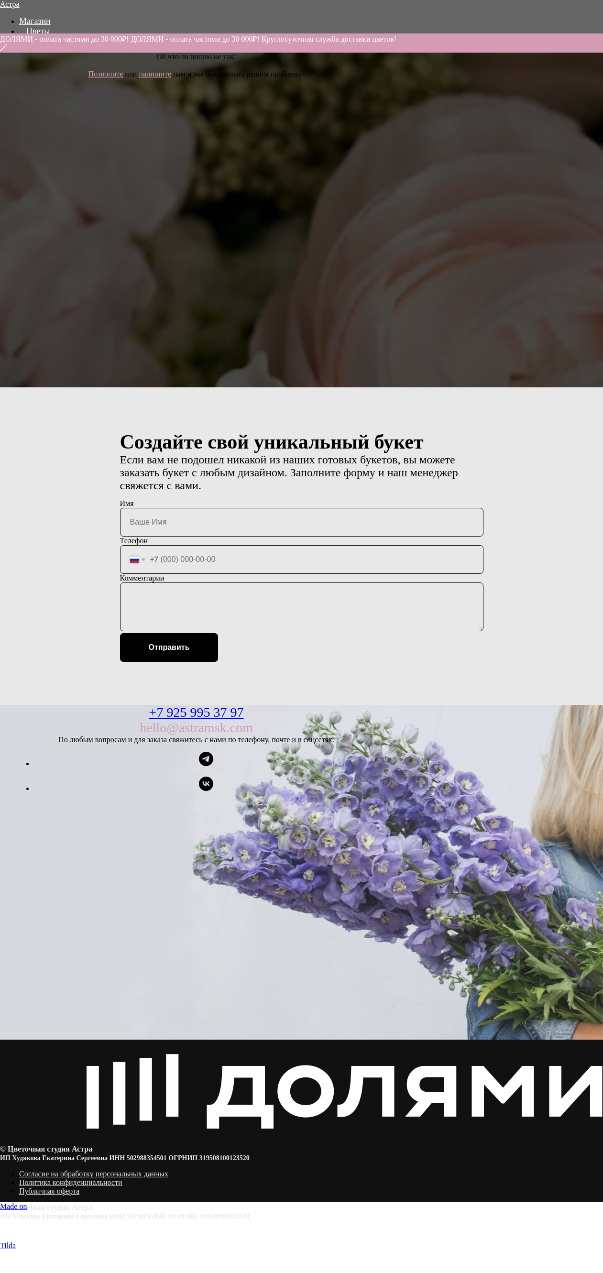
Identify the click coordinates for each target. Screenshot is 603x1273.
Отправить (169, 647)
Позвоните (105, 74)
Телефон (134, 541)
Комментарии (142, 578)
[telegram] (206, 763)
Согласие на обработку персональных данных (93, 1174)
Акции (38, 51)
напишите (155, 74)
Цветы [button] (38, 31)
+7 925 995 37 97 (196, 712)
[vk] (206, 788)
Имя (127, 503)
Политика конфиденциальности (70, 1182)
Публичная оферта (49, 1191)
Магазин (35, 21)
